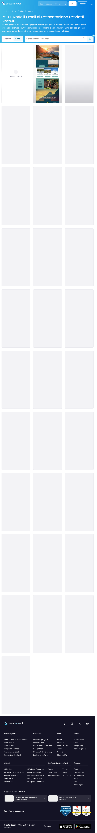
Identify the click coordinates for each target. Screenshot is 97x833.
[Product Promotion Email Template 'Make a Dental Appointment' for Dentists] (16, 135)
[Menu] (91, 3)
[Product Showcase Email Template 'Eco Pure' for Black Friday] (16, 624)
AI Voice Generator (35, 772)
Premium (61, 743)
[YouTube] (87, 723)
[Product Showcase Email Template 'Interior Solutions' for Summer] (79, 196)
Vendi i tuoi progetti (12, 752)
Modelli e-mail (7, 11)
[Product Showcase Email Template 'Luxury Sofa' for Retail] (16, 502)
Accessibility (79, 775)
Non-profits (62, 755)
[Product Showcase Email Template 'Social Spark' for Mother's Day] (79, 624)
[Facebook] (64, 723)
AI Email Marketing (11, 775)
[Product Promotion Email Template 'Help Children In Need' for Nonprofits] (16, 685)
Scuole (60, 752)
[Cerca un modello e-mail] (54, 38)
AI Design (8, 769)
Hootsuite (66, 775)
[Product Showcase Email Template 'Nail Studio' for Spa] (47, 441)
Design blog (78, 746)
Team (59, 749)
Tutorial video (79, 739)
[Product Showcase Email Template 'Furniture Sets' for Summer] (47, 257)
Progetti (7, 39)
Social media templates (42, 746)
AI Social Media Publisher (14, 772)
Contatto (77, 769)
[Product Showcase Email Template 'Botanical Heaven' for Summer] (79, 502)
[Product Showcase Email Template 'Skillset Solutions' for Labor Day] (47, 563)
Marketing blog (80, 749)
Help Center (79, 772)
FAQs (76, 778)
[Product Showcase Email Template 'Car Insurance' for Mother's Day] (16, 318)
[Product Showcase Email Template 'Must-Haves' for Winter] (47, 135)
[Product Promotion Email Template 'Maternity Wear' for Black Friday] (79, 441)
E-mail (18, 39)
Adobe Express (54, 775)
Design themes (39, 749)
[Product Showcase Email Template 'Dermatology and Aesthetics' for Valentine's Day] (16, 257)
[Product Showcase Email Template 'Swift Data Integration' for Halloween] (79, 563)
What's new (9, 743)
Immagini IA (9, 781)
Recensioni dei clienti (12, 755)
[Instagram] (72, 723)
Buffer (65, 772)
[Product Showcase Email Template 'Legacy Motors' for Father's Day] (16, 380)
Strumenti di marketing (42, 752)
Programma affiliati (11, 749)
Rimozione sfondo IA (35, 775)
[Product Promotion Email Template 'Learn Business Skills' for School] (16, 441)
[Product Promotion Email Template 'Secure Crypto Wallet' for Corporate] (47, 502)
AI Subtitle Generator (35, 769)
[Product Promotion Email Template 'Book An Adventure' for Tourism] (47, 74)
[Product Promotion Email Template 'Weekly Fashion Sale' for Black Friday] (79, 135)
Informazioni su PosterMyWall (16, 739)
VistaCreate (52, 772)
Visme (65, 769)
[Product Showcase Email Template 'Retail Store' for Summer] (47, 380)
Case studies (9, 746)
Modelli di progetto (40, 739)
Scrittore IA (8, 778)
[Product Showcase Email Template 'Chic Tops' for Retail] (79, 380)
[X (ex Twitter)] (79, 723)
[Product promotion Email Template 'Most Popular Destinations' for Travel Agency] (16, 196)
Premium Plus (62, 746)
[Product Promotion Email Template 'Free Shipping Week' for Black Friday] (47, 318)
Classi (76, 743)
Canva (50, 769)
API (75, 781)
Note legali (78, 785)
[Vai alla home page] (10, 3)
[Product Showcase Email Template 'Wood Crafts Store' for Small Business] (47, 624)
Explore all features (41, 755)
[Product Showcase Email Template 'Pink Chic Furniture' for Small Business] (79, 74)
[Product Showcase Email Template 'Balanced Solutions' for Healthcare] (79, 257)
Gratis (59, 739)
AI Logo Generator (34, 778)
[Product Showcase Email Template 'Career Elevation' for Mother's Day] (47, 196)
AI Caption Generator (35, 781)
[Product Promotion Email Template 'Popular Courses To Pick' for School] (79, 318)
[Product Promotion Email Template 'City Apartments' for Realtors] (16, 563)
